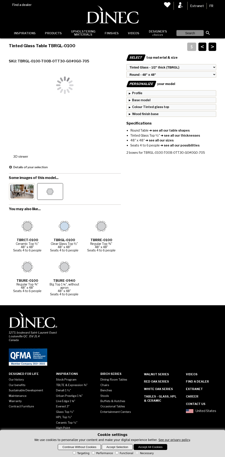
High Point (63, 428)
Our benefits (17, 385)
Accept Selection (117, 447)
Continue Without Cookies (79, 447)
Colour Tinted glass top (150, 107)
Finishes (112, 33)
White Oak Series (158, 389)
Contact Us (195, 404)
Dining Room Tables (113, 379)
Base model (141, 100)
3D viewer (20, 157)
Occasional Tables (112, 406)
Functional (124, 453)
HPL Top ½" (64, 417)
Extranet (197, 6)
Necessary (144, 453)
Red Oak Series (156, 381)
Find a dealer (22, 5)
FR (211, 6)
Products (53, 33)
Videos (133, 33)
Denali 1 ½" (63, 390)
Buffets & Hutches (112, 401)
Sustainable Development (26, 390)
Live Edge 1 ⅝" (65, 401)
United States (201, 411)
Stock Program (66, 379)
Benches (106, 390)
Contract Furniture (21, 406)
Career (192, 396)
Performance (102, 453)
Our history (16, 379)
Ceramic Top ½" (66, 422)
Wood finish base (145, 114)
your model (150, 84)
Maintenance (17, 395)
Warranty (15, 401)
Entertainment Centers (115, 412)
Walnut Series (156, 374)
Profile (137, 93)
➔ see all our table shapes (169, 130)
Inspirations (25, 33)
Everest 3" (62, 406)
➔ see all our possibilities (180, 145)
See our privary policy (174, 440)
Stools (104, 395)
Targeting (80, 453)
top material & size (152, 58)
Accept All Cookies (150, 447)
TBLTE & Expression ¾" (71, 385)
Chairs (104, 385)
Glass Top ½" (65, 412)
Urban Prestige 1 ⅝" (69, 395)
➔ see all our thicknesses (180, 135)
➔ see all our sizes (159, 140)
